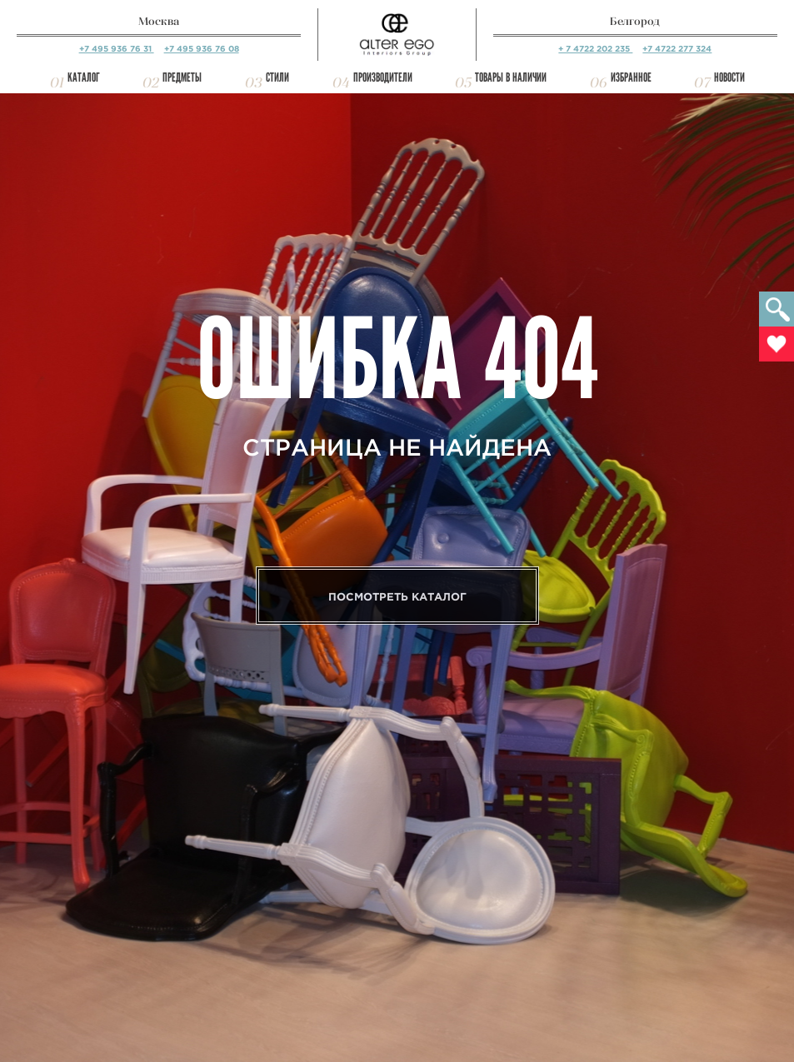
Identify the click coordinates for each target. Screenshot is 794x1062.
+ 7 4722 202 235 (595, 48)
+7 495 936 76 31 (116, 48)
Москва (158, 21)
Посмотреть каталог (397, 597)
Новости (729, 77)
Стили (277, 77)
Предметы (182, 77)
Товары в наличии (511, 77)
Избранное (631, 77)
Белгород (635, 21)
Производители (382, 77)
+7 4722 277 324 (677, 48)
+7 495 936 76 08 (201, 48)
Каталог (83, 77)
